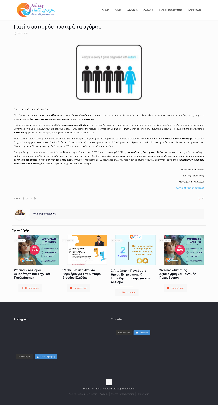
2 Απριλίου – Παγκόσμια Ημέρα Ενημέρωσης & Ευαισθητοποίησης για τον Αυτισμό (130, 276)
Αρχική (72, 394)
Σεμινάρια (92, 394)
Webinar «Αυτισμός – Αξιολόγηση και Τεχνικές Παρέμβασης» (32, 273)
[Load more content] (124, 332)
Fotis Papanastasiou (44, 213)
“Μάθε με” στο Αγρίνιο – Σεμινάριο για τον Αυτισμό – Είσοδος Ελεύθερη (82, 273)
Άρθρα (81, 394)
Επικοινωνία (143, 394)
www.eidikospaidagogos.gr (190, 187)
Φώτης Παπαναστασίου (122, 394)
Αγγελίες (104, 394)
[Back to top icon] (109, 382)
